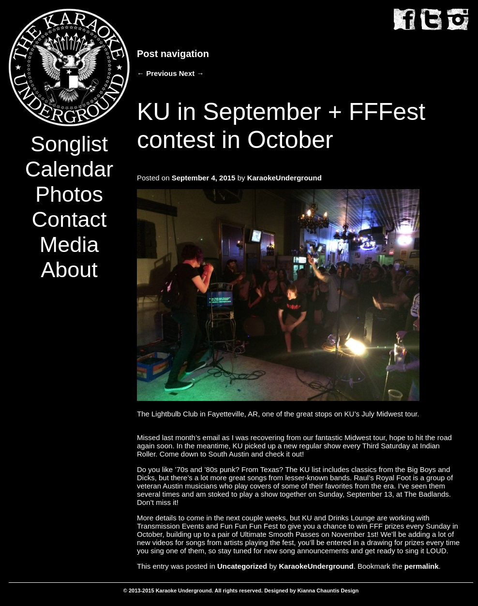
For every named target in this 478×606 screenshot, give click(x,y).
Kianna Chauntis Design (328, 590)
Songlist (69, 144)
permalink (421, 566)
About (69, 269)
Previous (157, 73)
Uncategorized (242, 566)
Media (69, 244)
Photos (69, 194)
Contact (68, 219)
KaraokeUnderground (284, 178)
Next (191, 73)
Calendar (69, 169)
